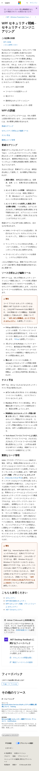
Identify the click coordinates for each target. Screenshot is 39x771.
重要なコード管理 (8, 140)
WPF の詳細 (7, 42)
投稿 (14, 756)
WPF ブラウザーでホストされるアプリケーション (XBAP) (19, 580)
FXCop (16, 339)
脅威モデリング (7, 126)
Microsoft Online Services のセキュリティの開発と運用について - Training (19, 705)
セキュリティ (11, 598)
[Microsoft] (19, 2)
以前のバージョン (20, 753)
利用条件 (7, 765)
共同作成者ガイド (22, 630)
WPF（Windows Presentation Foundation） (18, 17)
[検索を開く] (27, 3)
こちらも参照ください (10, 45)
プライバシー (22, 756)
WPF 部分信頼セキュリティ (16, 601)
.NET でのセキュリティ (14, 609)
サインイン (33, 3)
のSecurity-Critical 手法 (13, 478)
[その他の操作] (35, 17)
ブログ (6, 756)
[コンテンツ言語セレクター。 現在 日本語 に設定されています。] (8, 743)
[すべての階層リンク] (3, 17)
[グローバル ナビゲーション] (2, 3)
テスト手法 (6, 135)
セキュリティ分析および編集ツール (15, 131)
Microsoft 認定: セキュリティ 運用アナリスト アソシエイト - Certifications (19, 720)
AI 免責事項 (8, 753)
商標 (13, 765)
